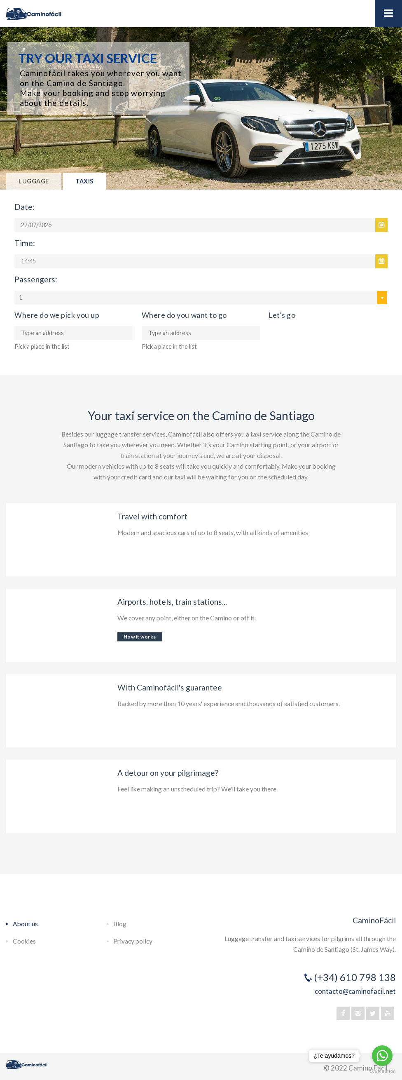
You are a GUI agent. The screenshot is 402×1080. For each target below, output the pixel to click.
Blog (119, 923)
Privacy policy (132, 941)
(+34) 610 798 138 (355, 977)
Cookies (24, 941)
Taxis (84, 181)
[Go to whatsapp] (382, 1055)
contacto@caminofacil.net (355, 991)
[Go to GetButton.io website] (382, 1071)
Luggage (34, 181)
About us (25, 923)
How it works (140, 637)
